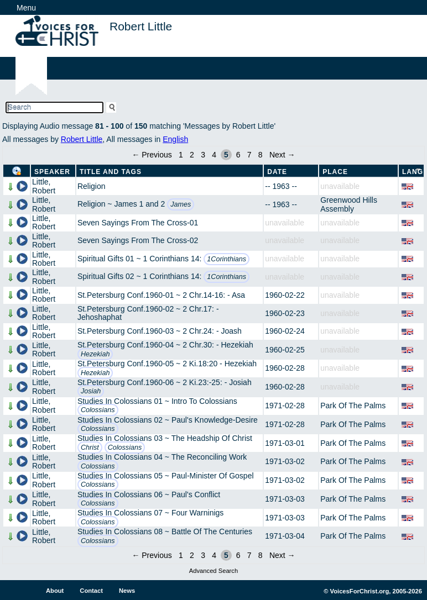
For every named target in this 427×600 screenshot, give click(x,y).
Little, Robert (43, 185)
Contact (91, 590)
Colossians (98, 410)
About (55, 590)
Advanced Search (213, 570)
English (175, 139)
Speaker (52, 172)
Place (335, 172)
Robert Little (81, 139)
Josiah (91, 391)
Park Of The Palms (353, 405)
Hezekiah (95, 354)
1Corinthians (226, 259)
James (180, 204)
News (127, 590)
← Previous (151, 154)
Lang (412, 172)
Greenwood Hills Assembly (348, 204)
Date (277, 172)
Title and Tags (111, 172)
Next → (282, 154)
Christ (90, 447)
